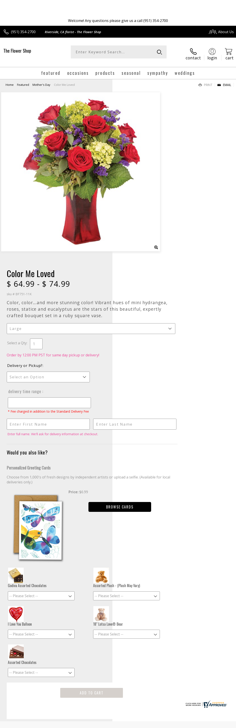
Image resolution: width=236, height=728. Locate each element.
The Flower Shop (17, 50)
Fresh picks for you (118, 554)
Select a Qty (129, 168)
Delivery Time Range (137, 217)
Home (10, 81)
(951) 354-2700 (23, 31)
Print (205, 81)
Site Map (217, 691)
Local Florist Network (189, 691)
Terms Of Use (132, 691)
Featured (23, 81)
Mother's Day (41, 81)
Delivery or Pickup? (137, 191)
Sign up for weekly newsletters (118, 581)
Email (224, 81)
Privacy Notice (158, 691)
